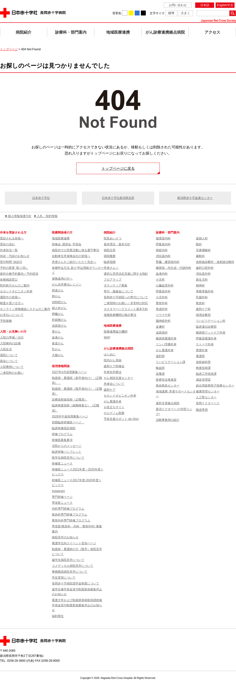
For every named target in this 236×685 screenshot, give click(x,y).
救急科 (200, 303)
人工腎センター (206, 397)
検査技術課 (203, 368)
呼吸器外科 (163, 291)
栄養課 (160, 373)
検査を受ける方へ (12, 303)
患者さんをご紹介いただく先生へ (74, 262)
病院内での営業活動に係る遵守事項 (75, 250)
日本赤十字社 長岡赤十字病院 (33, 13)
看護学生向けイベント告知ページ (74, 543)
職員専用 (202, 410)
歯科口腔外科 (205, 268)
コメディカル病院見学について (72, 566)
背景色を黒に (143, 13)
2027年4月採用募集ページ (69, 372)
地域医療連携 (118, 32)
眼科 (199, 244)
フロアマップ (112, 279)
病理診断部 (203, 315)
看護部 (200, 356)
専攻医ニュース (62, 502)
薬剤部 (160, 356)
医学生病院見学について (68, 457)
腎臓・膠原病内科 (167, 262)
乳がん (56, 349)
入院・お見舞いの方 (13, 331)
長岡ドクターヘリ (208, 403)
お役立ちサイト (114, 407)
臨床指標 (110, 262)
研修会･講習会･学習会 (66, 244)
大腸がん (58, 355)
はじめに (110, 354)
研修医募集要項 (62, 440)
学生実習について (63, 577)
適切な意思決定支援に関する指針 (126, 273)
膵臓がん (58, 314)
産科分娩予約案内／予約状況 (19, 273)
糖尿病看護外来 (166, 338)
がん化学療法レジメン (66, 284)
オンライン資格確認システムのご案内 (25, 309)
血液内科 (162, 273)
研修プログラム (62, 434)
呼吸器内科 (163, 244)
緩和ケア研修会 (114, 366)
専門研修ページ (62, 497)
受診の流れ (7, 244)
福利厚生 (58, 616)
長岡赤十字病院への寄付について (126, 297)
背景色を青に (137, 13)
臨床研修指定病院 (63, 428)
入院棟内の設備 (10, 343)
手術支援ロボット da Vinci (121, 419)
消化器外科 (203, 273)
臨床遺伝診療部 (206, 326)
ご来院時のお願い (12, 373)
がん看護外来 (112, 401)
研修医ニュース (62, 463)
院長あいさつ (112, 238)
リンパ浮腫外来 (166, 344)
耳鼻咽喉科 (203, 250)
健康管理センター (208, 391)
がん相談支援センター (118, 378)
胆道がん (58, 290)
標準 (171, 13)
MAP (107, 337)
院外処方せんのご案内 (15, 285)
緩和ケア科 (203, 309)
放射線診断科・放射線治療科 (215, 262)
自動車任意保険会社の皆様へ (71, 256)
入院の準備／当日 (12, 337)
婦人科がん (59, 308)
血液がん (58, 337)
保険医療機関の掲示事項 (120, 315)
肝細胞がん (59, 320)
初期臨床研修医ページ (68, 422)
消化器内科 (163, 256)
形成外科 (162, 309)
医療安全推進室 (166, 379)
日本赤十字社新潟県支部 (118, 198)
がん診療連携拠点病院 (165, 32)
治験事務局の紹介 (167, 420)
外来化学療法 (112, 372)
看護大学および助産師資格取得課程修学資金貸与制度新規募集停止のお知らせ (77, 605)
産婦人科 (202, 238)
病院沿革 (110, 250)
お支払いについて (12, 315)
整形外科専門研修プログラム (71, 520)
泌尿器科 (162, 332)
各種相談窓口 (9, 279)
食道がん (58, 343)
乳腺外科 (202, 297)
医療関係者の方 (62, 232)
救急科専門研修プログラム (69, 514)
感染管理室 (203, 379)
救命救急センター (167, 385)
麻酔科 (200, 256)
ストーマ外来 (205, 344)
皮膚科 (160, 326)
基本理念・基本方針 (117, 244)
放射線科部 (203, 362)
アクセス (212, 32)
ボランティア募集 (115, 285)
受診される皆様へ (12, 238)
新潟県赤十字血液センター (195, 198)
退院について (9, 355)
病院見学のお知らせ (65, 537)
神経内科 (162, 250)
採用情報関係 (62, 366)
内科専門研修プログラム (68, 508)
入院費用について (12, 367)
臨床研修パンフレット (66, 451)
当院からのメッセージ (66, 446)
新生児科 (202, 279)
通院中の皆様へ (10, 297)
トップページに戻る (118, 168)
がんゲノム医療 (114, 413)
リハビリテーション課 (170, 362)
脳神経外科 (163, 321)
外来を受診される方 (13, 232)
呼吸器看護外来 (206, 338)
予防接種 (6, 321)
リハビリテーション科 (210, 321)
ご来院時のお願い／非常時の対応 (126, 303)
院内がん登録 (112, 360)
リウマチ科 (163, 315)
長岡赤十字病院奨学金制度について (75, 583)
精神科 (200, 285)
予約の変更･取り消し (14, 268)
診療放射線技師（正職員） (69, 399)
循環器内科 (163, 238)
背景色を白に (124, 13)
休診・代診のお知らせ (15, 256)
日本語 (204, 5)
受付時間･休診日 (11, 262)
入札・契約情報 (47, 216)
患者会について (114, 384)
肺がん (56, 296)
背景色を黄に (131, 13)
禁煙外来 (202, 350)
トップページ (9, 49)
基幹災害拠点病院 (167, 403)
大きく (185, 13)
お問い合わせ (178, 5)
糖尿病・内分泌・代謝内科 (173, 268)
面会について (9, 361)
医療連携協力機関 (115, 331)
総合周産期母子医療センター (215, 385)
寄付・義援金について (118, 291)
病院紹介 (23, 32)
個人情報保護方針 (19, 216)
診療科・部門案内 (71, 32)
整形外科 (162, 303)
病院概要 (110, 256)
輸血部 (160, 368)
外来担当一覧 (9, 250)
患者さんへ (111, 268)
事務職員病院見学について (69, 571)
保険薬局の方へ (62, 278)
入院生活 (6, 349)
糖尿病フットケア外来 (210, 332)
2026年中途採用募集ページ (70, 416)
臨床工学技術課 (206, 373)
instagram (58, 491)
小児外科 (162, 297)
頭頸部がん (59, 302)
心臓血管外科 (165, 285)
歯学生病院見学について (68, 560)
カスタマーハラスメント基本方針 (126, 309)
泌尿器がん (59, 325)
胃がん (56, 331)
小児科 (160, 279)
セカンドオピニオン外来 (16, 291)
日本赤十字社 (41, 198)
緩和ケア (110, 389)
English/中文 (225, 5)
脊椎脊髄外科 (205, 291)
